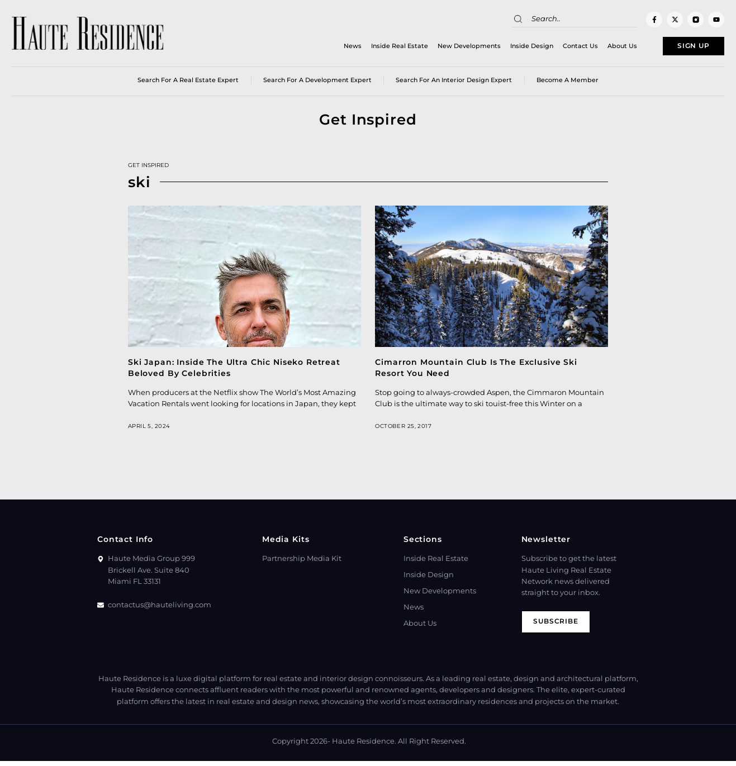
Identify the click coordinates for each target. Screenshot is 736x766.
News (332, 47)
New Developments (449, 47)
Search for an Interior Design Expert (454, 83)
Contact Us (560, 47)
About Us (602, 47)
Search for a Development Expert (317, 83)
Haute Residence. (364, 746)
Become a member (567, 83)
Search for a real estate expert (188, 83)
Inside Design (511, 47)
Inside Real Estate (379, 47)
